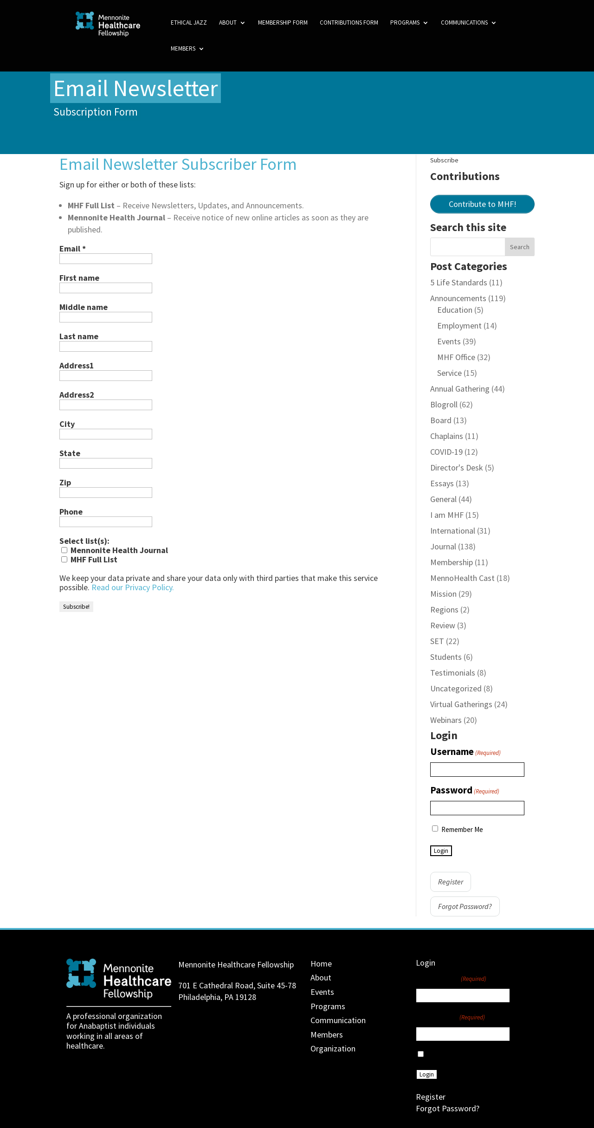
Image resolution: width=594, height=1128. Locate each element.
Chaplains (446, 436)
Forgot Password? (465, 906)
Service (449, 372)
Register (450, 881)
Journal (443, 546)
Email (72, 248)
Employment (459, 325)
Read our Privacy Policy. (132, 587)
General (443, 499)
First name (79, 278)
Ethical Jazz (189, 22)
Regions (444, 609)
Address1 (76, 365)
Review (442, 625)
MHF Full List (89, 559)
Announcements (458, 298)
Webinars (446, 720)
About (228, 22)
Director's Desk (456, 467)
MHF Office (456, 357)
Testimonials (452, 672)
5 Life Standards (458, 282)
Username (465, 752)
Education (454, 309)
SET (437, 641)
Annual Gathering (460, 388)
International (452, 530)
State (69, 453)
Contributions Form (349, 22)
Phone (71, 511)
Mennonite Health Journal (114, 550)
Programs (405, 22)
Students (446, 656)
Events (449, 341)
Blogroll (444, 404)
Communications (464, 22)
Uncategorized (456, 688)
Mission (443, 593)
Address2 (76, 395)
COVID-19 (446, 451)
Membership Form (283, 22)
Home (321, 963)
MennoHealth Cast (462, 578)
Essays (442, 483)
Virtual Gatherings (461, 704)
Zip (65, 482)
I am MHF (447, 514)
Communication (338, 1020)
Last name (78, 336)
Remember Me (462, 829)
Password (464, 790)
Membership (451, 562)
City (67, 424)
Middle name (83, 307)
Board (441, 420)
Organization (332, 1048)
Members (183, 48)
